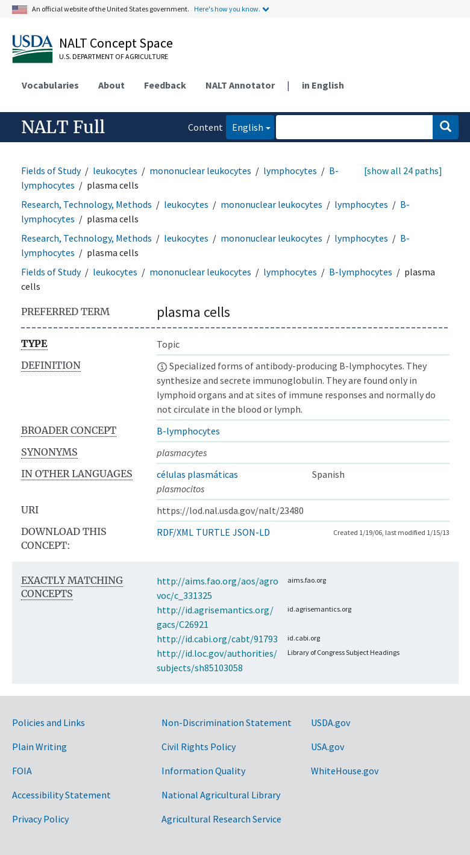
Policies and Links (48, 722)
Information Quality (203, 771)
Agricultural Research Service (221, 819)
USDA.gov (330, 722)
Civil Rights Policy (198, 747)
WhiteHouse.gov (344, 771)
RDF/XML (175, 532)
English (244, 126)
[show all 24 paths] (403, 170)
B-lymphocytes (360, 272)
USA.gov (327, 747)
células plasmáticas (197, 474)
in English (323, 85)
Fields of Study (51, 170)
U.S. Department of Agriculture (113, 56)
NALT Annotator (240, 85)
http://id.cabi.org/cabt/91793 (217, 639)
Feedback (165, 85)
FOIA (22, 771)
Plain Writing (39, 747)
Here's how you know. (227, 8)
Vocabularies (50, 85)
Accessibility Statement (61, 795)
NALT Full (63, 127)
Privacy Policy (40, 819)
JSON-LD (251, 532)
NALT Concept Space (116, 42)
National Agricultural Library (220, 795)
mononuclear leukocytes (200, 170)
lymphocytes (290, 170)
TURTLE (213, 532)
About (111, 85)
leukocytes (115, 170)
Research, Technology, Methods (86, 204)
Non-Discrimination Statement (226, 722)
